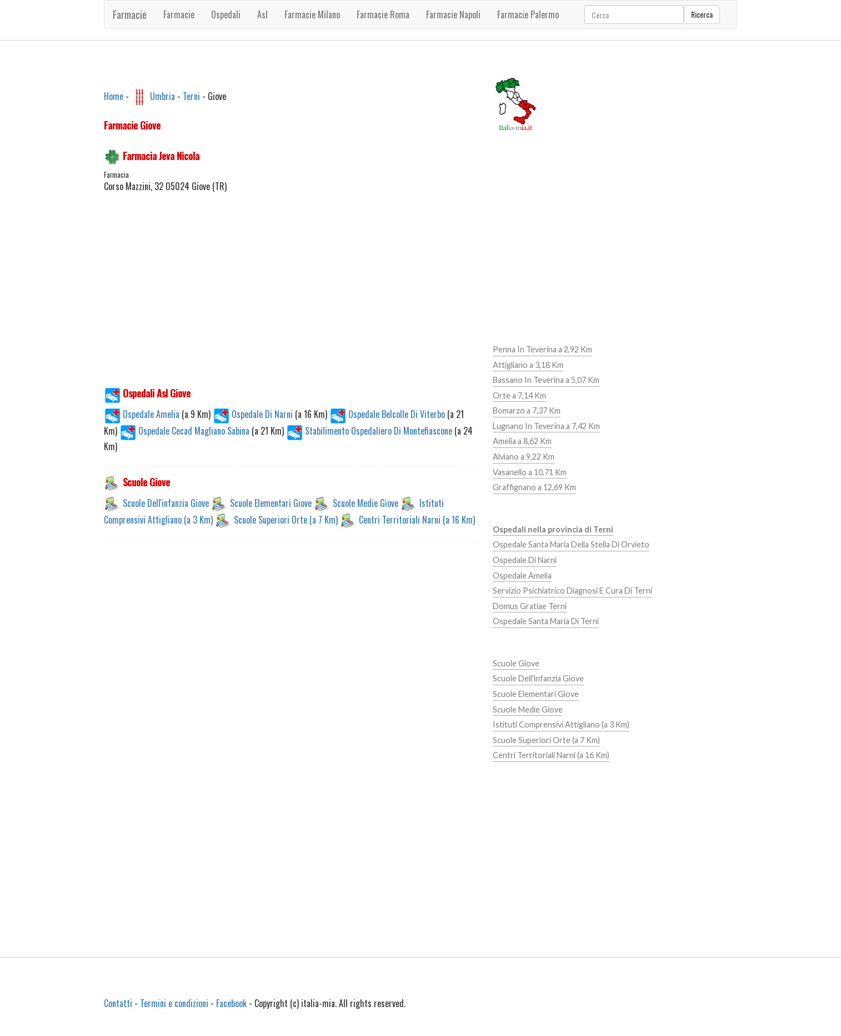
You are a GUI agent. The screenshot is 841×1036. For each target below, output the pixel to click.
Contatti (118, 1003)
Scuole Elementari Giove (271, 503)
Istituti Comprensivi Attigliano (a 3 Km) (561, 724)
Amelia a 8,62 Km (522, 441)
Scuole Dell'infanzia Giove (166, 503)
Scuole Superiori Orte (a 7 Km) (286, 519)
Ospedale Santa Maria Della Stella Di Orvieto (571, 544)
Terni (191, 95)
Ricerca (702, 14)
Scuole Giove (516, 663)
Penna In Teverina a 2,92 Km (542, 349)
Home (113, 95)
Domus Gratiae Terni (530, 606)
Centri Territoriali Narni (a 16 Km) (417, 519)
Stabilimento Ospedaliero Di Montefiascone (370, 430)
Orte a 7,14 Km (519, 395)
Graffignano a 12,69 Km (534, 487)
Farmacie (130, 14)
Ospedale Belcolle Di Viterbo (388, 414)
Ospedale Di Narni (254, 414)
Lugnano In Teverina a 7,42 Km (546, 426)
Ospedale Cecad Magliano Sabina (185, 430)
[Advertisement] (289, 295)
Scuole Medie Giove (365, 503)
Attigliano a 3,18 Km (528, 365)
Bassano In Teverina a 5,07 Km (546, 380)
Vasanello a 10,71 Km (530, 472)
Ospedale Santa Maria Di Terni (546, 621)
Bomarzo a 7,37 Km (526, 410)
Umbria (162, 95)
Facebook (231, 1003)
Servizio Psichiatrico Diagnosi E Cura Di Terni (572, 590)
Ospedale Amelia (143, 414)
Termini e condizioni (174, 1003)
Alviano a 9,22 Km (523, 456)
